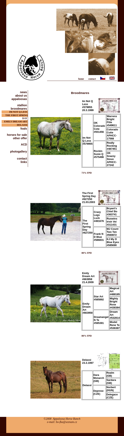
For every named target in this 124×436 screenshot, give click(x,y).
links (24, 161)
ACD (24, 144)
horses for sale (17, 134)
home (81, 78)
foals (24, 128)
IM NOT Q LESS (18, 111)
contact (92, 78)
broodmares (19, 108)
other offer (20, 138)
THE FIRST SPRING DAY (16, 115)
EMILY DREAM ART (16, 121)
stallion (22, 105)
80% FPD (87, 252)
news (24, 92)
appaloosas (19, 98)
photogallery (19, 151)
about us (21, 95)
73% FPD (87, 172)
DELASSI (22, 125)
